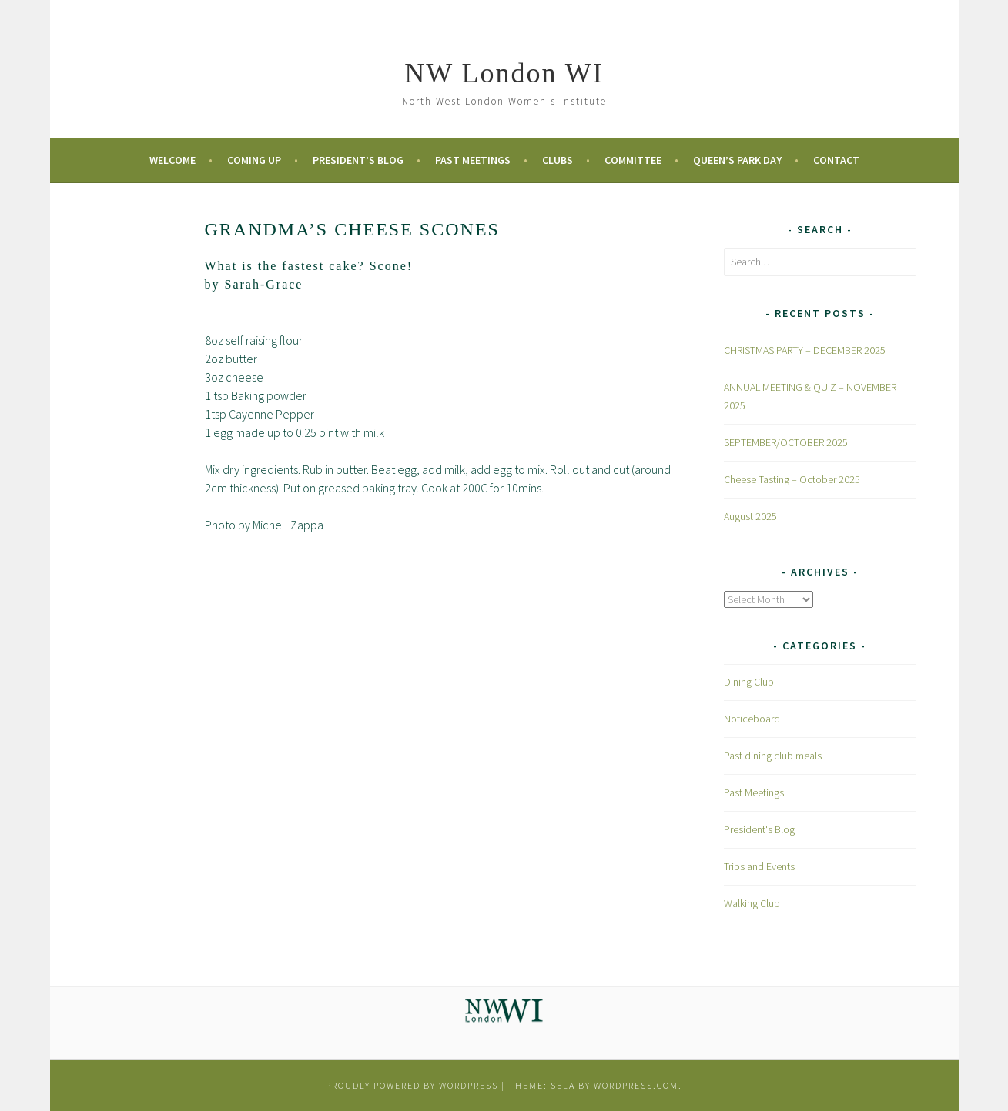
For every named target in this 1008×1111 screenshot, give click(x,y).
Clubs (557, 160)
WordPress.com (636, 1085)
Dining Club (749, 682)
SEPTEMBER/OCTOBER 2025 (786, 442)
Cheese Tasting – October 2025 (792, 479)
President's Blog (759, 829)
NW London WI (504, 73)
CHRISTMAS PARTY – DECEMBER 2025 (805, 350)
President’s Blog (358, 160)
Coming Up (254, 160)
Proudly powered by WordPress (412, 1085)
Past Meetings (473, 160)
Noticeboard (752, 719)
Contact (836, 160)
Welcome (172, 160)
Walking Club (752, 903)
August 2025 (750, 516)
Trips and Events (759, 866)
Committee (632, 160)
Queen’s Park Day (737, 160)
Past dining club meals (773, 755)
